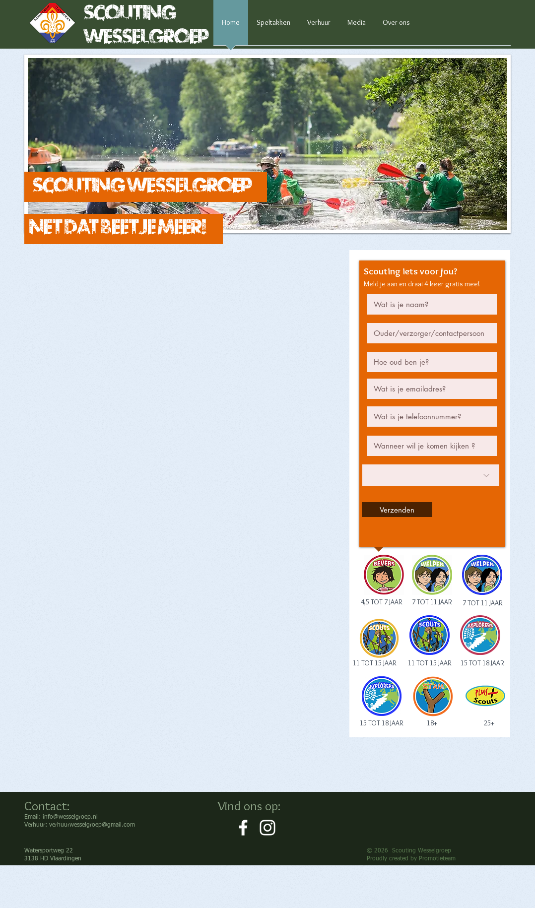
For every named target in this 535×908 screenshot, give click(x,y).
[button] (267, 144)
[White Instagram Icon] (267, 827)
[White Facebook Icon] (243, 827)
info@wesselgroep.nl (70, 817)
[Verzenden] (397, 509)
